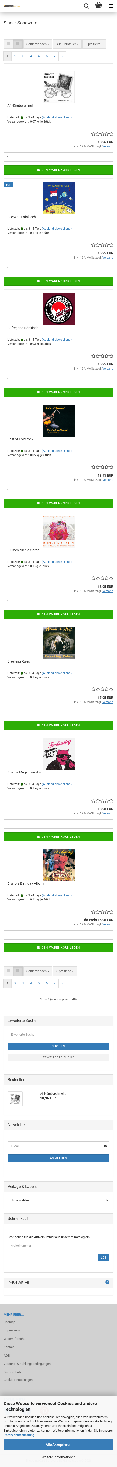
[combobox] (37, 44)
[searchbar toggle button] (86, 6)
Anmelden (58, 1158)
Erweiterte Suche (58, 1057)
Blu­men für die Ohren (23, 550)
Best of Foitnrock (20, 439)
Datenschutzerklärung (19, 1435)
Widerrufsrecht (14, 1339)
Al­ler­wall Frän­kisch (21, 217)
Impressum (12, 1330)
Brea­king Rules (18, 661)
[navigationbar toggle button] (111, 6)
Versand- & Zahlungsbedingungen (27, 1364)
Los (104, 1257)
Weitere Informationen (59, 1457)
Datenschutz (12, 1372)
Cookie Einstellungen (18, 1380)
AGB (7, 1355)
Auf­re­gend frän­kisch (22, 328)
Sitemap (9, 1322)
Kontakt (9, 1347)
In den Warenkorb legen (58, 170)
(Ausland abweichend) (57, 117)
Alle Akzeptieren (58, 1445)
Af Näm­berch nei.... (22, 106)
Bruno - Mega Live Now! (25, 772)
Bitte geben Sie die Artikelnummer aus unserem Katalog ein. (49, 1237)
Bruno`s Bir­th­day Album (25, 883)
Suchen (58, 1046)
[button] (8, 44)
